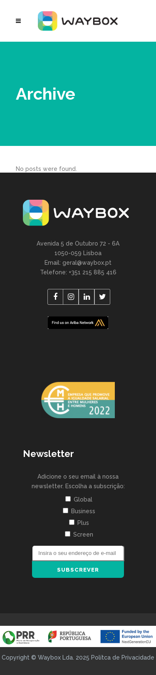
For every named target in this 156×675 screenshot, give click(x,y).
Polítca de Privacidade (122, 657)
